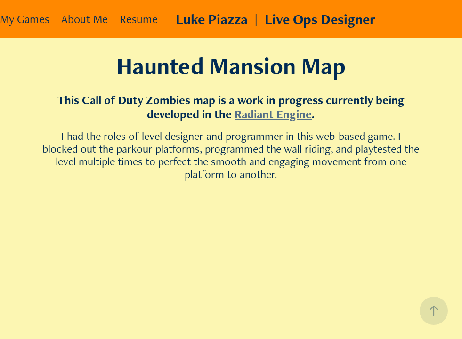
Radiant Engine (273, 113)
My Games (24, 18)
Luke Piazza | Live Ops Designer (275, 19)
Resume (139, 18)
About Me (84, 18)
